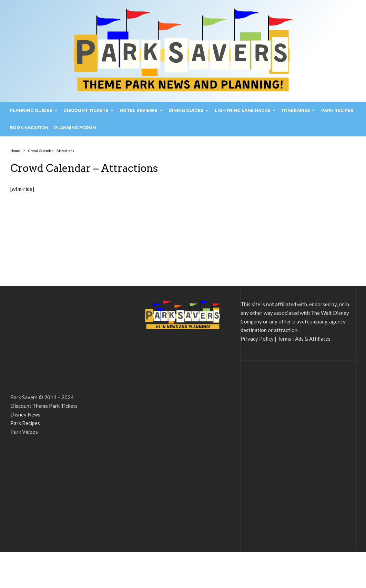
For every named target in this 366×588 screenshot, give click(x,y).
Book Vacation (29, 127)
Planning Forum (75, 127)
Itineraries (296, 110)
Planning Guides (31, 110)
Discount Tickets (85, 110)
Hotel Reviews (138, 110)
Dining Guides (186, 110)
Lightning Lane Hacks (242, 110)
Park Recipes (337, 110)
